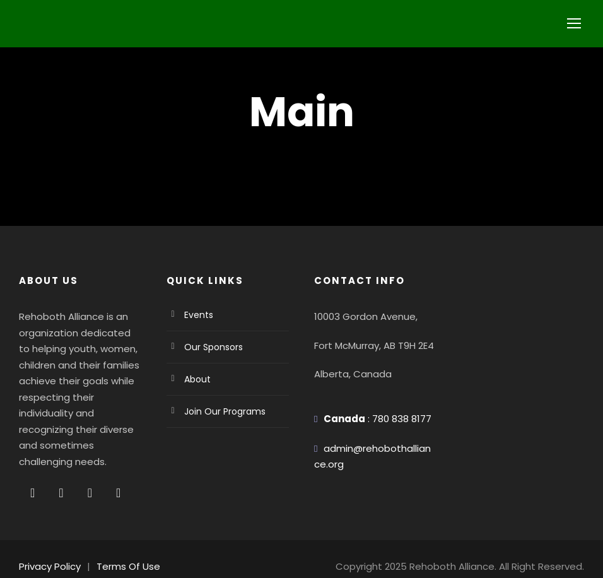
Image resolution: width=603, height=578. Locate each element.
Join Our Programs (221, 411)
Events (197, 315)
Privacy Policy (48, 550)
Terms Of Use (122, 550)
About (196, 379)
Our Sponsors (211, 347)
